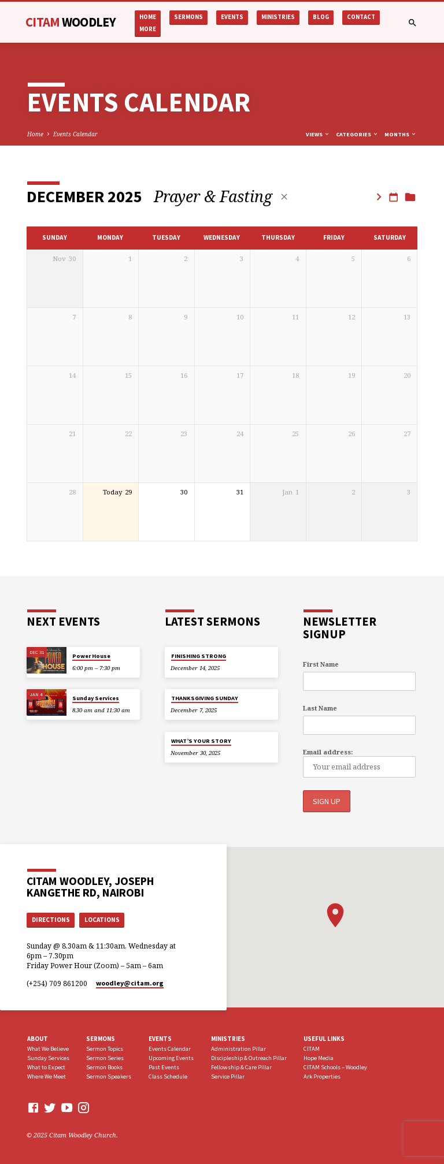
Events (232, 17)
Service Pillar (228, 1075)
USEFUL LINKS (324, 1037)
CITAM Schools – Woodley (335, 1066)
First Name (321, 664)
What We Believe (48, 1048)
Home (147, 17)
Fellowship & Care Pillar (241, 1066)
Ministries (278, 17)
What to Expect (46, 1066)
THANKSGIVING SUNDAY (204, 698)
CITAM (70, 22)
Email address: (328, 752)
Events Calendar (75, 134)
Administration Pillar (238, 1048)
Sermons (188, 17)
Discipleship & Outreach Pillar (249, 1057)
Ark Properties (322, 1075)
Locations (102, 918)
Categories (357, 134)
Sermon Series (105, 1057)
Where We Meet (46, 1075)
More (147, 29)
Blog (321, 17)
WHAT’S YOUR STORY (201, 741)
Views (318, 134)
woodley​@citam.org (130, 982)
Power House (91, 656)
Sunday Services (95, 698)
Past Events (164, 1066)
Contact (361, 17)
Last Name (320, 708)
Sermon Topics (104, 1048)
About (37, 1037)
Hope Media (319, 1057)
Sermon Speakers (108, 1075)
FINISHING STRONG (198, 656)
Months (400, 134)
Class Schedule (168, 1075)
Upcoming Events (171, 1057)
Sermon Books (104, 1066)
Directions (51, 918)
